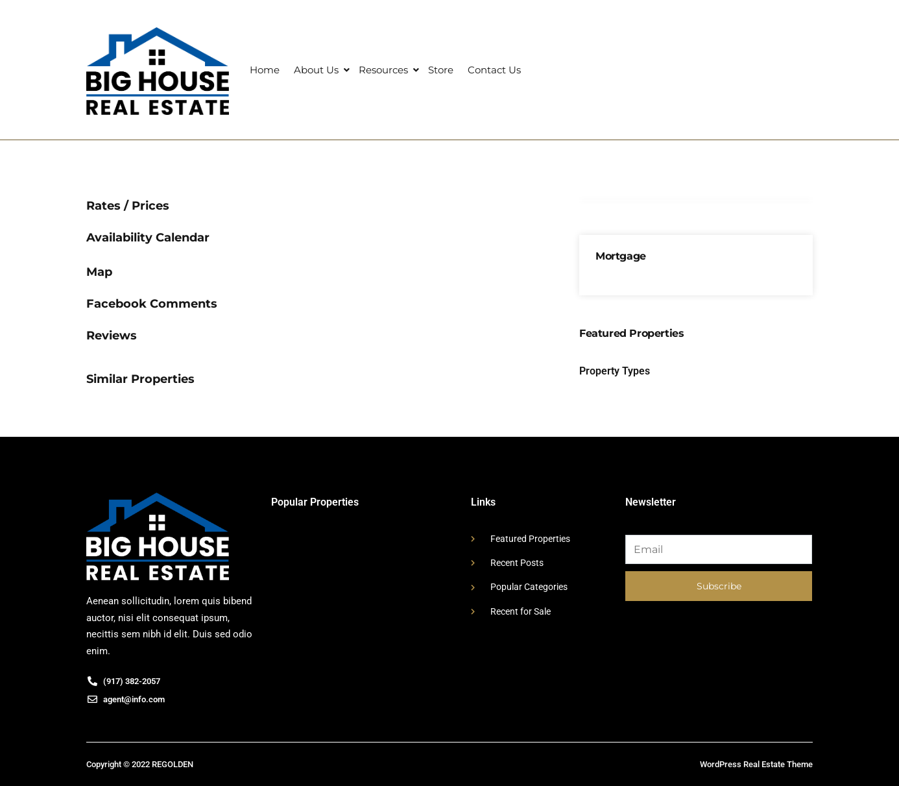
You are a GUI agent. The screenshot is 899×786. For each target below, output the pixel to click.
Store (440, 70)
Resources (383, 70)
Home (265, 70)
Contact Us (494, 70)
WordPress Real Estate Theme (756, 764)
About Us (316, 70)
